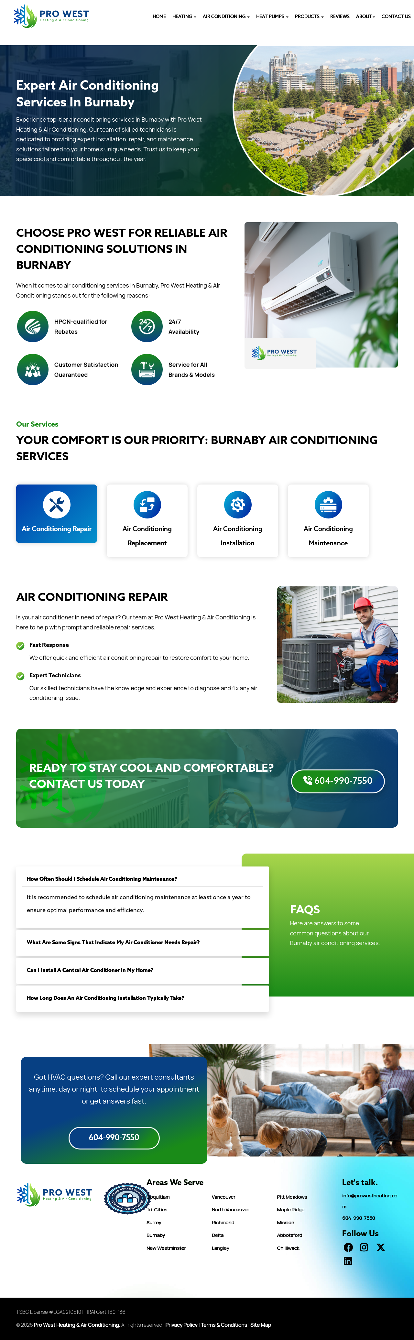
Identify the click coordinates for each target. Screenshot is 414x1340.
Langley (220, 1248)
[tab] (142, 879)
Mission (285, 1222)
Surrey (154, 1222)
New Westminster (166, 1248)
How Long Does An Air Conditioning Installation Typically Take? (105, 998)
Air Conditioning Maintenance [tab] (328, 519)
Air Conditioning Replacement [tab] (147, 519)
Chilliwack (288, 1248)
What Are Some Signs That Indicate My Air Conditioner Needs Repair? (113, 943)
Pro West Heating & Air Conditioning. (77, 1324)
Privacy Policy (182, 1324)
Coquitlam (158, 1196)
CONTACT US (396, 17)
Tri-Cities (157, 1209)
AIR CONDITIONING (226, 17)
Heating (184, 17)
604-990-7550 (338, 781)
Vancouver (223, 1196)
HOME (159, 17)
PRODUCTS (309, 17)
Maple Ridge (291, 1209)
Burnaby (156, 1235)
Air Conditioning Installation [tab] (237, 519)
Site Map (260, 1324)
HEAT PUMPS (272, 17)
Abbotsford (289, 1235)
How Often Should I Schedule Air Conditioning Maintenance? (102, 879)
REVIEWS (340, 17)
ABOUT (365, 17)
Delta (218, 1235)
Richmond (223, 1222)
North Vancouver (230, 1209)
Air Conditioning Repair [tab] (57, 512)
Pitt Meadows (292, 1196)
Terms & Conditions (224, 1324)
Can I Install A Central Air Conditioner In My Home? (90, 970)
